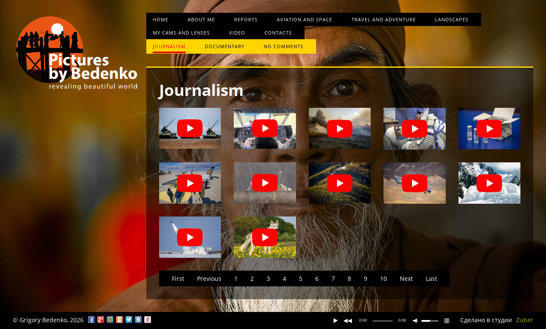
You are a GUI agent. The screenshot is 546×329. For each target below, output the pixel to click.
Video (237, 32)
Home (160, 19)
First (178, 278)
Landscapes (451, 19)
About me (201, 19)
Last (431, 278)
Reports (246, 19)
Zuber (524, 320)
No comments (283, 46)
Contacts (278, 32)
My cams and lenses (181, 32)
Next (406, 278)
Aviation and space (304, 19)
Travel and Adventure (383, 19)
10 (383, 278)
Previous (209, 278)
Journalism (169, 46)
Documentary (224, 46)
